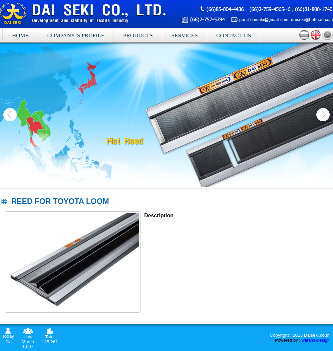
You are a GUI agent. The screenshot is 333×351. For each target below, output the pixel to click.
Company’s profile (76, 35)
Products (138, 35)
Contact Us (233, 35)
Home (20, 35)
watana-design (315, 340)
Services (184, 35)
